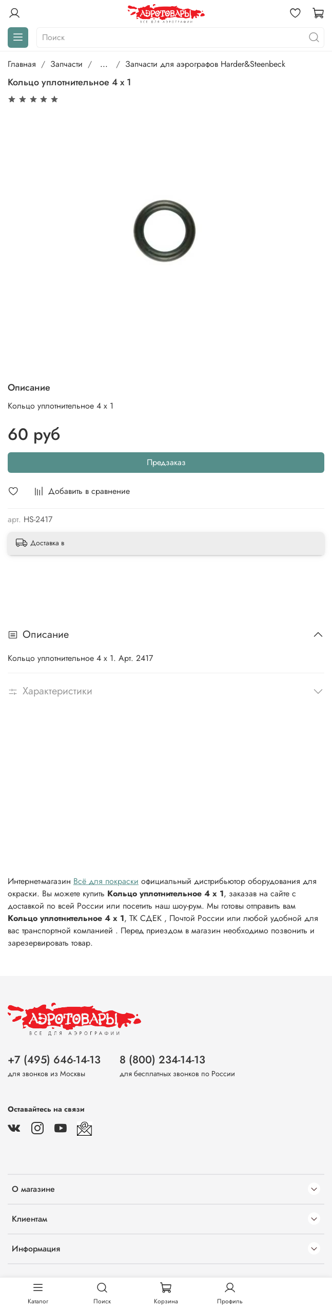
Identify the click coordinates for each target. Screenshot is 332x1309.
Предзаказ (166, 462)
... (104, 64)
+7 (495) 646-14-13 (54, 1059)
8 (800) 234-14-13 (162, 1059)
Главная (22, 64)
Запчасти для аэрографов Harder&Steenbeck (205, 64)
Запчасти (66, 64)
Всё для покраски (106, 881)
